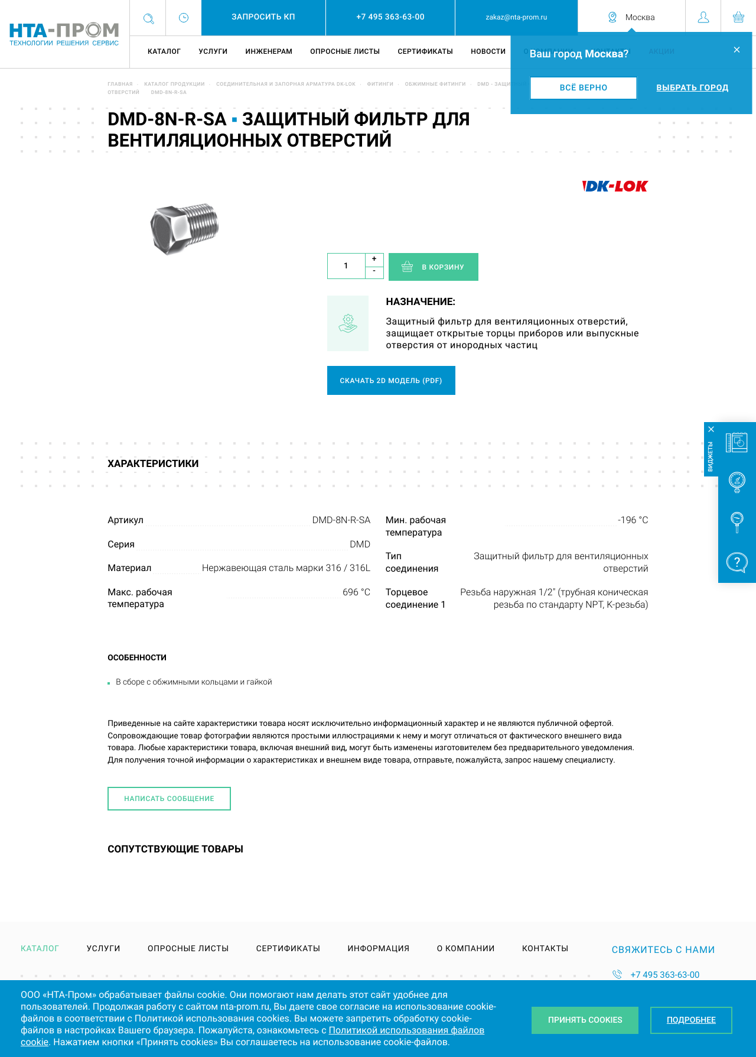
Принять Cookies (585, 1020)
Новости (488, 51)
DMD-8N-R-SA (169, 93)
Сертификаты (425, 51)
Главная (120, 84)
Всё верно (584, 88)
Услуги (212, 51)
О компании (466, 949)
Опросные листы (345, 51)
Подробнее (691, 1020)
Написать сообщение (169, 799)
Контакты (545, 949)
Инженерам (268, 51)
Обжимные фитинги (435, 84)
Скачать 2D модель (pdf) (391, 381)
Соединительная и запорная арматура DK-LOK (286, 84)
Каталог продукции (174, 84)
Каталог (164, 51)
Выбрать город (693, 88)
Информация (378, 949)
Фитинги (380, 84)
